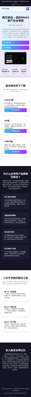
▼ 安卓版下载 (15, 110)
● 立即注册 (7, 47)
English (18, 4)
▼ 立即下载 (7, 42)
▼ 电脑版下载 (15, 152)
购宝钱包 (5, 9)
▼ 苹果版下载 (15, 131)
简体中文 (13, 4)
